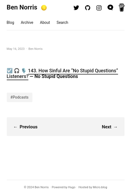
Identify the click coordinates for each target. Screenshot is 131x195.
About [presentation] (45, 22)
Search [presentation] (62, 22)
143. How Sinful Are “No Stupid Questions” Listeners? (62, 73)
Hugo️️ (71, 187)
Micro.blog (100, 187)
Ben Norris (22, 7)
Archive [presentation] (27, 22)
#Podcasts (20, 97)
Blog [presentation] (10, 22)
